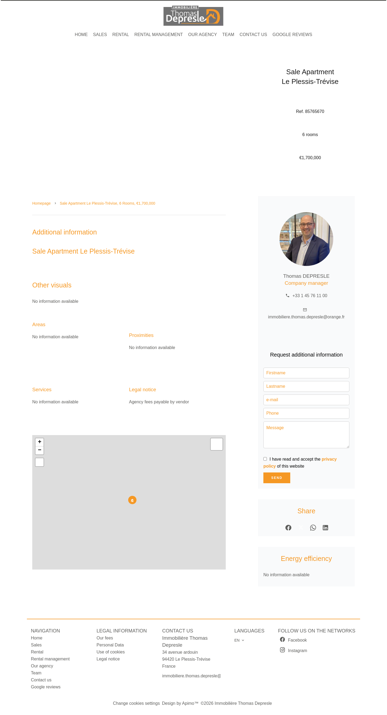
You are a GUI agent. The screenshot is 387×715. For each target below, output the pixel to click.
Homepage (41, 203)
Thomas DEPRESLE (306, 276)
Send (276, 478)
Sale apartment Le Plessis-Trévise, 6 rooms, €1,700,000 (107, 203)
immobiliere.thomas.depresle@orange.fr (306, 317)
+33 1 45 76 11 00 (309, 295)
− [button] (39, 450)
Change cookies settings (136, 703)
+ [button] (39, 442)
